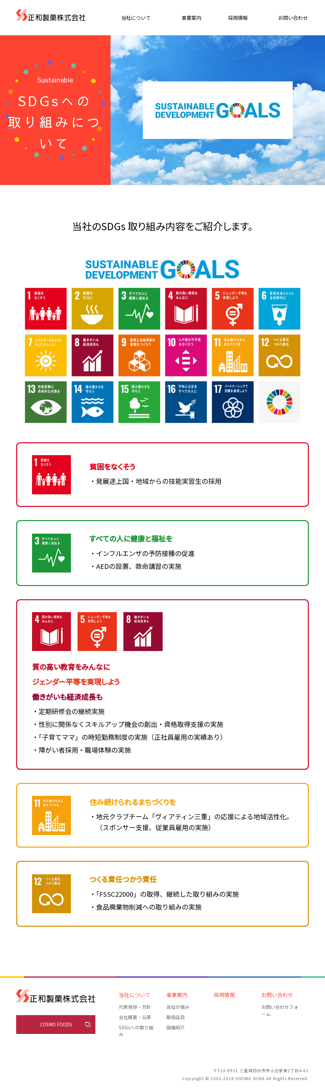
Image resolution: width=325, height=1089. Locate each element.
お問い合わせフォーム (279, 1010)
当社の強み (177, 1007)
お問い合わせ (293, 17)
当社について (136, 17)
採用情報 (238, 17)
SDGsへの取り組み (136, 1031)
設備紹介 (175, 1027)
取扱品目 (175, 1017)
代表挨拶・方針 (135, 1007)
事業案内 (191, 17)
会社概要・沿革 (135, 1017)
